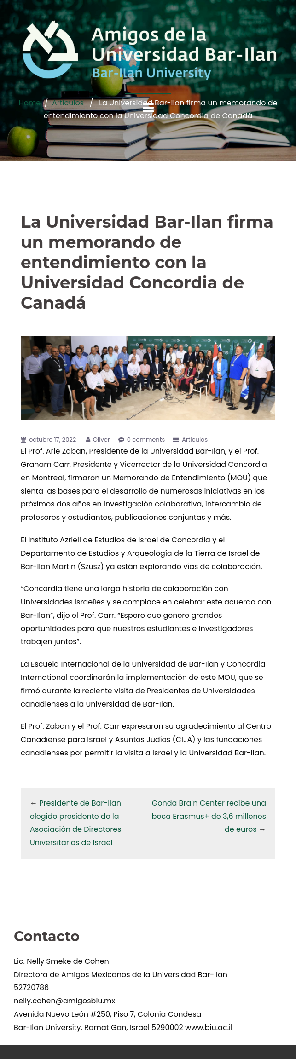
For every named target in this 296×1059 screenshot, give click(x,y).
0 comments (146, 439)
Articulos (195, 439)
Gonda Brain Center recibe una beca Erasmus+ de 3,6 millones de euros (209, 816)
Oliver (101, 439)
